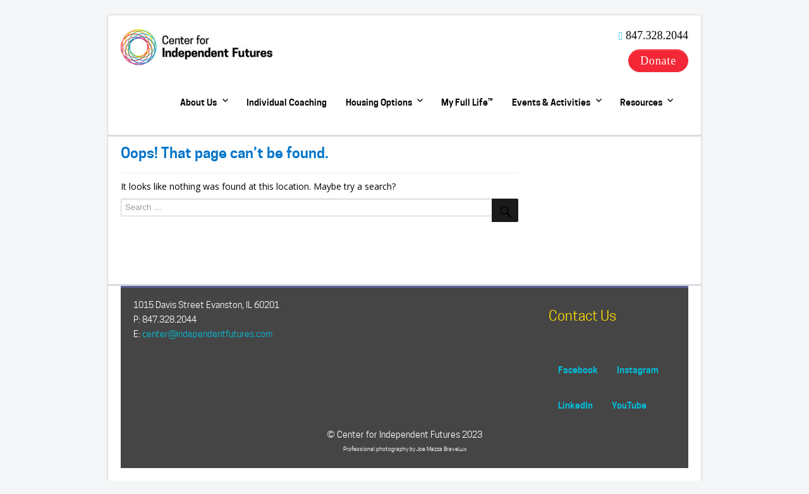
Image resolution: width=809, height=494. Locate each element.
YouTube (629, 405)
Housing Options (379, 102)
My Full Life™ (467, 102)
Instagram (638, 369)
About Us (198, 102)
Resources (641, 102)
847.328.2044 (657, 35)
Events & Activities (551, 102)
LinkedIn (575, 405)
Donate (658, 60)
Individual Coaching (286, 102)
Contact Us (582, 315)
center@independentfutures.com (207, 334)
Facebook (578, 369)
